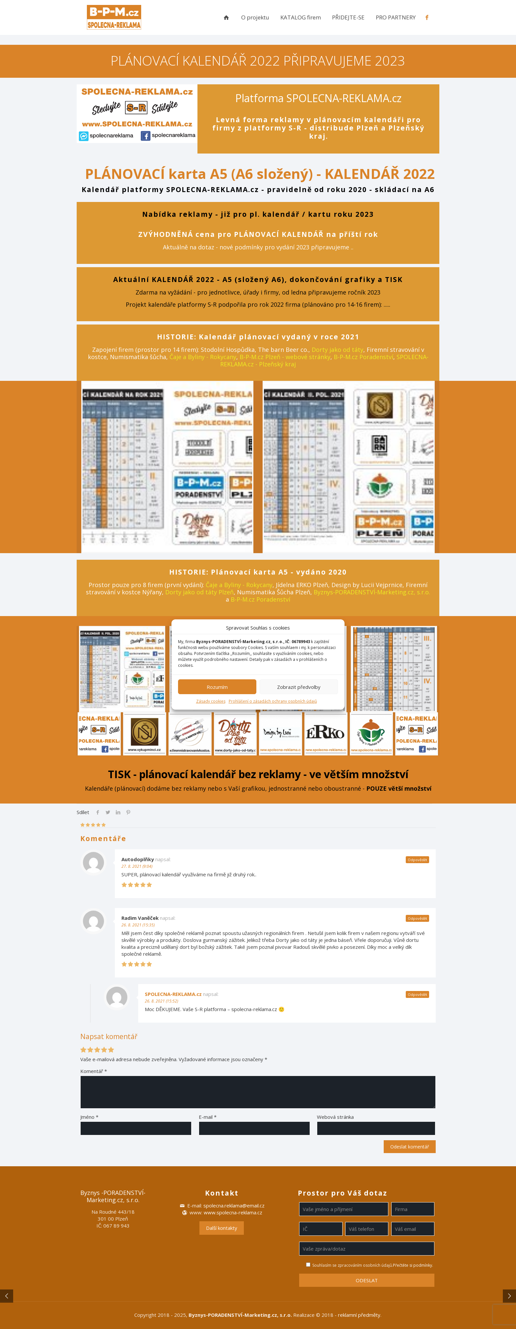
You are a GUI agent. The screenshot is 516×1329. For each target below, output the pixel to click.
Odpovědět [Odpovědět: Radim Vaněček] (417, 918)
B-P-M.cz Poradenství (363, 357)
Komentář (93, 1071)
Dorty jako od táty (337, 349)
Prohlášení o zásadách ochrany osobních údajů (273, 701)
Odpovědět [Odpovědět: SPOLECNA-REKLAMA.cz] (417, 994)
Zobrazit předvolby (299, 687)
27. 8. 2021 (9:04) (136, 866)
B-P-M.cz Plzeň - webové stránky (285, 357)
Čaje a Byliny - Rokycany (202, 357)
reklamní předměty (359, 1315)
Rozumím (217, 687)
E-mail (208, 1117)
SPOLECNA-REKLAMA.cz (173, 994)
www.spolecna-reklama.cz (233, 1212)
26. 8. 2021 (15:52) (161, 1001)
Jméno (89, 1117)
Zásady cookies (210, 701)
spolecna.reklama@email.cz (234, 1205)
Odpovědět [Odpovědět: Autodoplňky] (417, 859)
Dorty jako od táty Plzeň (199, 592)
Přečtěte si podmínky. (413, 1265)
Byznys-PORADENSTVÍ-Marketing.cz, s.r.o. (372, 592)
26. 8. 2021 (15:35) (138, 925)
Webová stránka (335, 1117)
